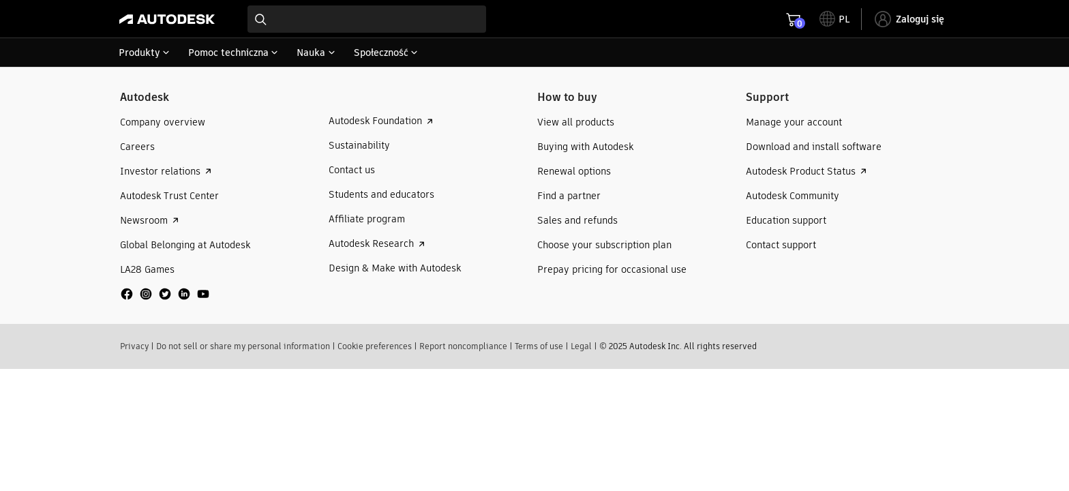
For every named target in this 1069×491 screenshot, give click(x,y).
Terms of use (539, 346)
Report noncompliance (463, 346)
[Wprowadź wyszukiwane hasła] (366, 19)
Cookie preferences (374, 346)
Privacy (134, 346)
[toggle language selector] (834, 19)
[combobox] (366, 19)
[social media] (165, 294)
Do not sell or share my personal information (243, 346)
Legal (581, 346)
